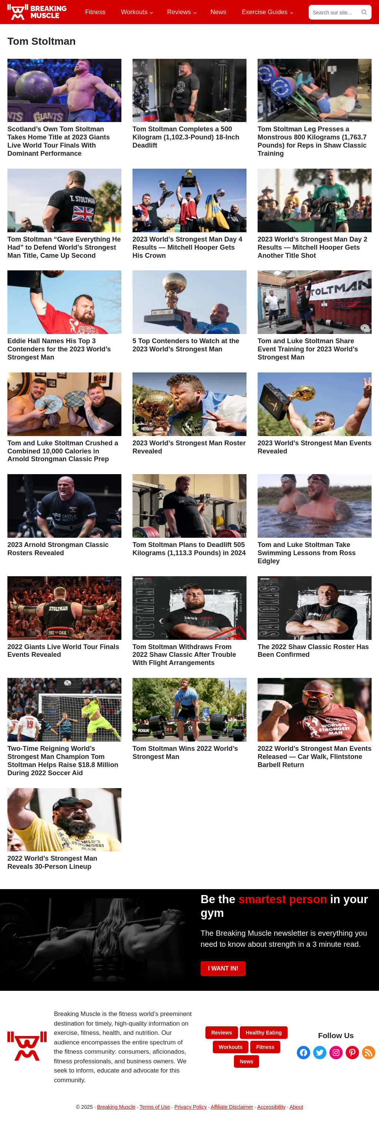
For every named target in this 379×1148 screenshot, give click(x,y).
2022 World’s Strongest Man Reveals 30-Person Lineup (52, 862)
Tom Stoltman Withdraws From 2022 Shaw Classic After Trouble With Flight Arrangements (184, 655)
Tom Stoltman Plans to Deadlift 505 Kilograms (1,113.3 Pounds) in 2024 (189, 549)
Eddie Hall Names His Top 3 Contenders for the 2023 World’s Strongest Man (59, 349)
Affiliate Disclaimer (232, 1107)
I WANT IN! (223, 968)
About (296, 1107)
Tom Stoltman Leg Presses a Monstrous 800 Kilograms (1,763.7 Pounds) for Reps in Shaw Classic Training (312, 141)
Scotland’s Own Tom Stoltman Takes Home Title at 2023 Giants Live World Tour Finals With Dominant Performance (58, 141)
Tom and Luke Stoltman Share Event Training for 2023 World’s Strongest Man (308, 349)
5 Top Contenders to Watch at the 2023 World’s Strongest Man (186, 345)
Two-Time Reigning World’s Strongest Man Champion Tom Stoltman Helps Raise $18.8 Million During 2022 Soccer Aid (62, 760)
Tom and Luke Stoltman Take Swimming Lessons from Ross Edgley (307, 553)
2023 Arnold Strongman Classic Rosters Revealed (58, 549)
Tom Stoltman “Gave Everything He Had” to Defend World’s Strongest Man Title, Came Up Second (64, 247)
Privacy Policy (190, 1107)
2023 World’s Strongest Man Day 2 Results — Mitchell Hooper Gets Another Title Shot (313, 247)
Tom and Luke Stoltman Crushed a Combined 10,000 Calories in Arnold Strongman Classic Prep (62, 451)
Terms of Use (155, 1107)
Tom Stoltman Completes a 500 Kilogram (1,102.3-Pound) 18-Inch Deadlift (186, 137)
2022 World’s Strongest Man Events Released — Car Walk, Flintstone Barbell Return (315, 756)
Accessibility (271, 1107)
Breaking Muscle (116, 1107)
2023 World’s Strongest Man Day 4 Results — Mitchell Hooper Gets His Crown (187, 247)
